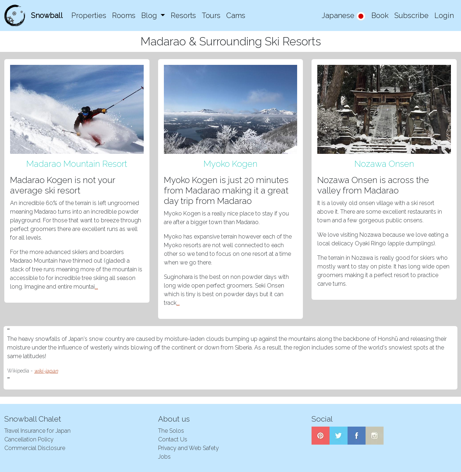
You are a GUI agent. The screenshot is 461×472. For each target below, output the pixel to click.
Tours (211, 15)
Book (380, 15)
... (96, 286)
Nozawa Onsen (384, 164)
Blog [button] (150, 15)
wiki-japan (46, 371)
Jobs (164, 456)
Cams (235, 15)
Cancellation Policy (29, 439)
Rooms (123, 15)
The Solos (171, 430)
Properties (88, 15)
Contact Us (172, 439)
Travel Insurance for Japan (37, 430)
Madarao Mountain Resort (76, 164)
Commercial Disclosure (34, 448)
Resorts (183, 15)
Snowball (47, 15)
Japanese (344, 16)
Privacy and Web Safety (188, 448)
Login (444, 15)
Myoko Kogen (230, 164)
